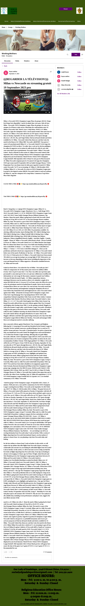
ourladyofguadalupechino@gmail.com (32, 572)
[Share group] (82, 54)
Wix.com (63, 604)
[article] (28, 315)
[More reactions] (10, 552)
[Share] (51, 72)
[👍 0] (5, 552)
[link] (7, 61)
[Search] (68, 54)
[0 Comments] (47, 552)
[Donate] (65, 8)
